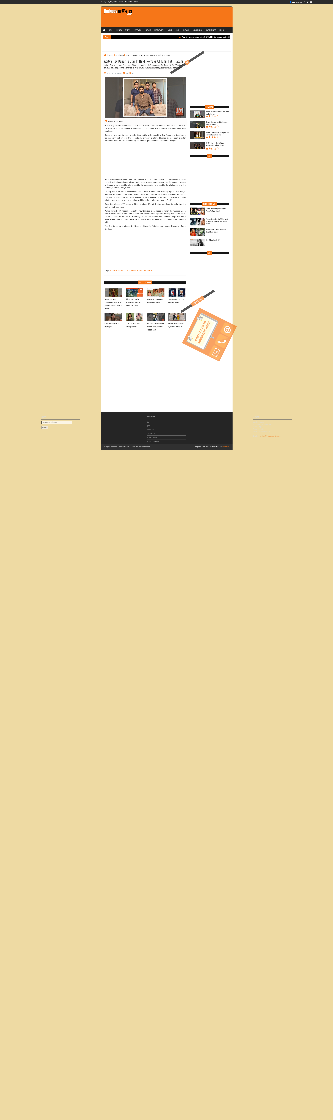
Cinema (113, 270)
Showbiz (121, 270)
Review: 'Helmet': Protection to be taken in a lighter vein (217, 112)
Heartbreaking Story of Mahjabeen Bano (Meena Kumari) (216, 230)
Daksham (225, 447)
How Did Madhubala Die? (213, 240)
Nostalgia (186, 30)
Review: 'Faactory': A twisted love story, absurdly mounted (217, 123)
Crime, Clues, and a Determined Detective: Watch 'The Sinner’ (133, 302)
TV (148, 421)
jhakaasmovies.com (143, 447)
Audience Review (153, 440)
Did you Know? (198, 30)
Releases (119, 30)
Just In (221, 30)
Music (177, 30)
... (105, 268)
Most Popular (209, 203)
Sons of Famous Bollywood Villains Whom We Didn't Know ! (216, 210)
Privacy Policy (152, 436)
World (170, 30)
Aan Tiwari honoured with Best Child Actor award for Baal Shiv (208, 37)
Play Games (137, 30)
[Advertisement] (145, 160)
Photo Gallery (159, 30)
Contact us (151, 432)
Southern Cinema (144, 270)
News (110, 30)
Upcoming (148, 30)
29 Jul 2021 (120, 55)
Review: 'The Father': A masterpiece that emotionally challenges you (217, 133)
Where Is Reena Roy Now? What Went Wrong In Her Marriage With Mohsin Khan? (217, 221)
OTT (148, 424)
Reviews (127, 30)
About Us (150, 428)
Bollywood (131, 270)
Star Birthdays (211, 30)
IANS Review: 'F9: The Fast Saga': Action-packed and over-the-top (215, 144)
